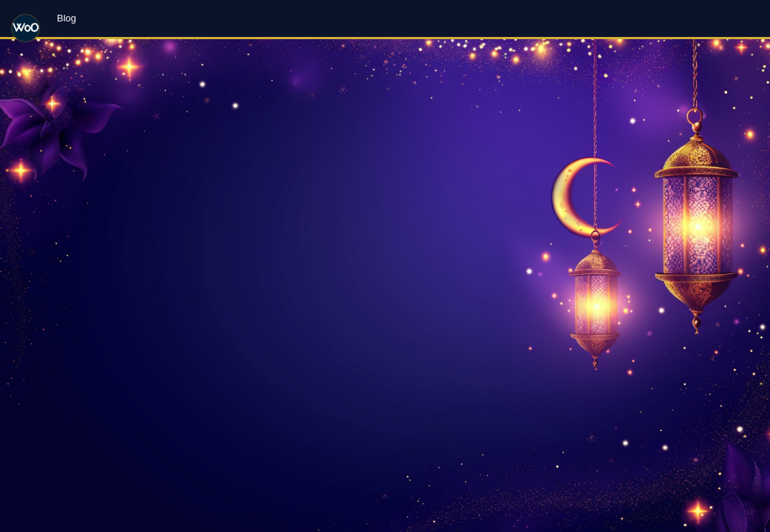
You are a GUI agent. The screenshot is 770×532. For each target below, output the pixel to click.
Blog (66, 18)
